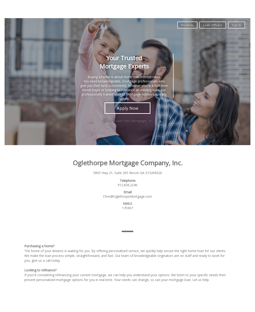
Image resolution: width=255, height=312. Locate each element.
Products (187, 25)
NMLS (127, 203)
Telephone (128, 180)
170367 (127, 208)
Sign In (236, 25)
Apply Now (127, 108)
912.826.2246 (127, 185)
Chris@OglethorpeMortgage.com (127, 196)
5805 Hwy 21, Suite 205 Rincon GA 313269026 (127, 173)
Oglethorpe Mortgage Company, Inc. (128, 162)
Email (128, 192)
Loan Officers (212, 25)
